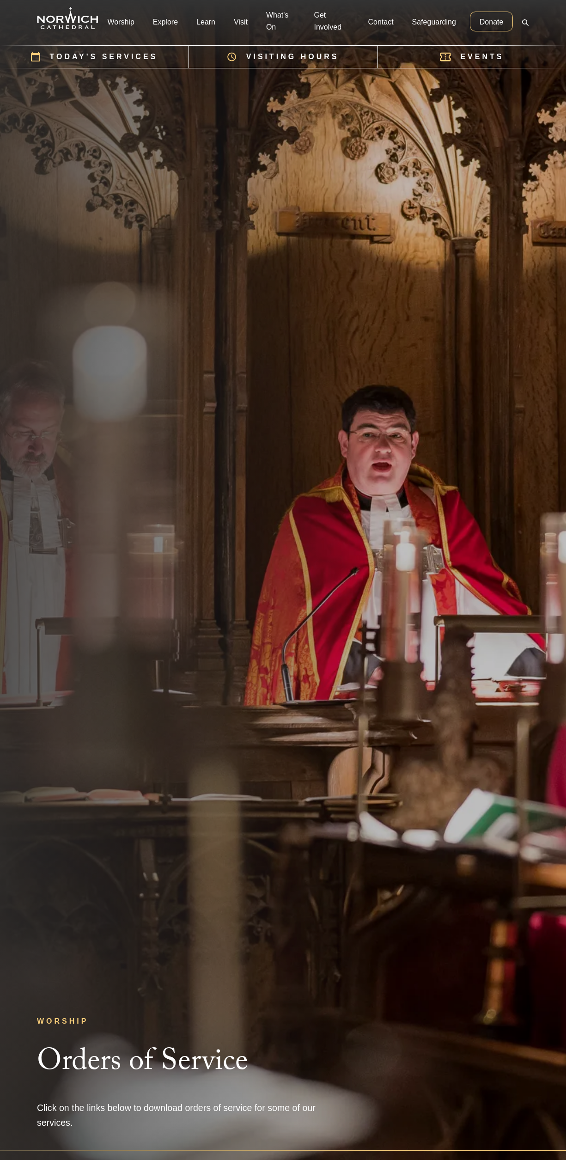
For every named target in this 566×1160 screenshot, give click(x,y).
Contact (380, 22)
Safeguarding (434, 22)
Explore (165, 22)
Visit (241, 22)
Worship (120, 22)
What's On (277, 21)
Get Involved (327, 21)
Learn (205, 22)
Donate (492, 22)
